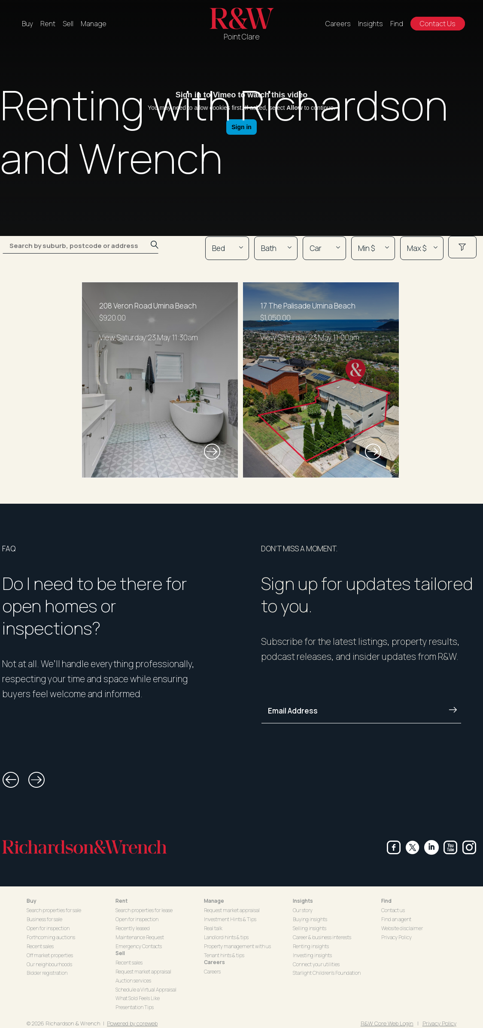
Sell (68, 23)
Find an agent (396, 919)
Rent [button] (121, 900)
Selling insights (309, 928)
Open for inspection (48, 928)
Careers (338, 23)
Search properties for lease (144, 910)
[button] (10, 780)
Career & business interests (322, 937)
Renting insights (311, 946)
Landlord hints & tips (226, 937)
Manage (93, 23)
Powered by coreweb (132, 1023)
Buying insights (310, 919)
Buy (27, 23)
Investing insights (312, 955)
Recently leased (132, 928)
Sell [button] (120, 953)
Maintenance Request (139, 937)
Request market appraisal (143, 971)
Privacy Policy (396, 937)
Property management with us (237, 946)
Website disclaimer (402, 928)
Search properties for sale (54, 910)
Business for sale (44, 919)
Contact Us (438, 23)
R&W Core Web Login (387, 1023)
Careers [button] (214, 962)
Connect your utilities (316, 964)
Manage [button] (214, 900)
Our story (303, 910)
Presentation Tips (134, 1007)
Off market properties (50, 955)
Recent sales (40, 946)
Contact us (393, 910)
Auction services (133, 980)
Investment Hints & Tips (230, 919)
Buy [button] (31, 900)
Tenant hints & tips (224, 955)
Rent (47, 23)
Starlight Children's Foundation (327, 973)
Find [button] (386, 900)
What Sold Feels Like (137, 998)
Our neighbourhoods (49, 964)
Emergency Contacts (138, 946)
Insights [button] (303, 900)
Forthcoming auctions (51, 937)
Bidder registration (47, 973)
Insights (370, 23)
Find (396, 23)
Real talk (213, 928)
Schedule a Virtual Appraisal (145, 989)
